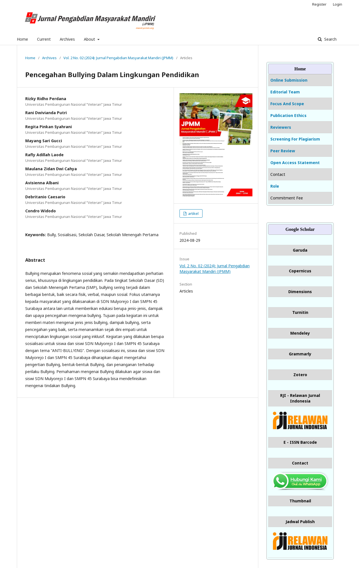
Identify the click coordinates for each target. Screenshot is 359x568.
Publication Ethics (288, 115)
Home (22, 39)
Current (44, 39)
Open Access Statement (295, 162)
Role (274, 186)
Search (330, 39)
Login (337, 4)
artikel (193, 213)
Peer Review (282, 150)
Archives (67, 39)
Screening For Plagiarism (295, 139)
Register (319, 4)
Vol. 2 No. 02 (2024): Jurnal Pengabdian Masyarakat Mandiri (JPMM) (118, 57)
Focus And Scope (287, 103)
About (90, 39)
